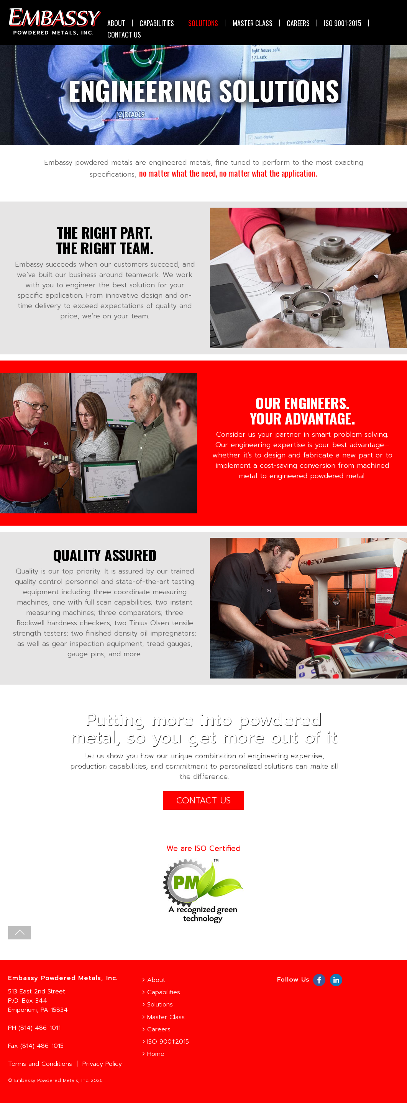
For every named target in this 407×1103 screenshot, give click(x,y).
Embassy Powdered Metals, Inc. (51, 1080)
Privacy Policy (102, 1064)
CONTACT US (123, 34)
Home (153, 1054)
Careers (297, 23)
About (116, 23)
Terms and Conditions (40, 1064)
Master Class (252, 23)
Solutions (203, 23)
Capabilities (156, 23)
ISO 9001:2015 (342, 23)
